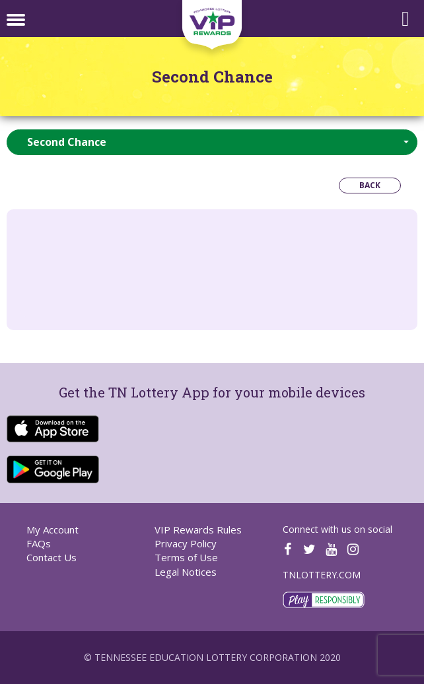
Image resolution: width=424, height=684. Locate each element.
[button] (212, 142)
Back (369, 185)
